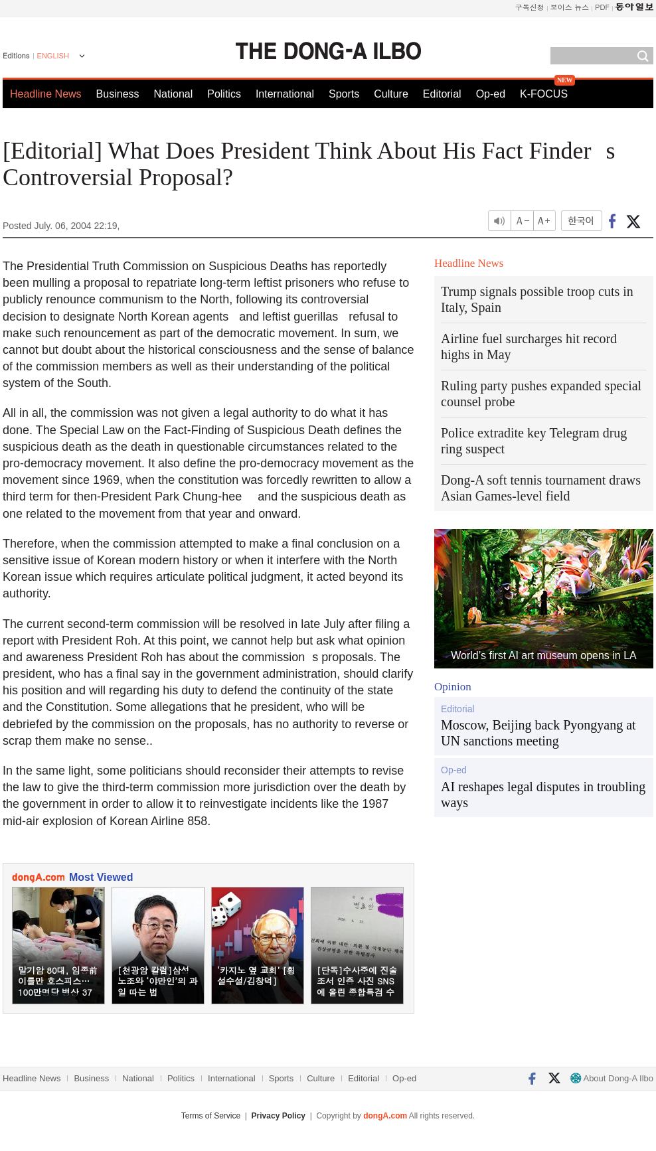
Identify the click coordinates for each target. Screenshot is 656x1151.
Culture (391, 94)
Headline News (46, 94)
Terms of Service (210, 1115)
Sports (344, 94)
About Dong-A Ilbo (611, 1078)
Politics (224, 94)
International (285, 94)
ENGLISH (53, 56)
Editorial (442, 94)
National (173, 94)
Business (117, 94)
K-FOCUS (544, 94)
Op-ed (490, 94)
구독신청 (529, 7)
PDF (602, 7)
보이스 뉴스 (570, 7)
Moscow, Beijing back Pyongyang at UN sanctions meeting (538, 733)
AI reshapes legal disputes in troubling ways (543, 794)
